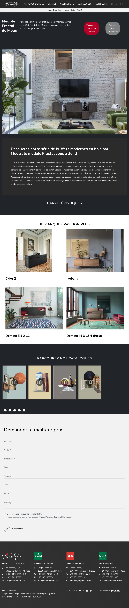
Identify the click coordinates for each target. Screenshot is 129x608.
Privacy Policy (45, 517)
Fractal (79, 10)
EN (116, 4)
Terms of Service (61, 517)
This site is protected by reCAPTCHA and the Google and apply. (40, 517)
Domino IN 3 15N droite (84, 336)
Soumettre (13, 529)
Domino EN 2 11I (18, 336)
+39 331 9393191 (76, 577)
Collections (67, 4)
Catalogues (85, 4)
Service (52, 4)
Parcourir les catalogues (113, 28)
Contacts (101, 4)
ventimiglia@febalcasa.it (79, 580)
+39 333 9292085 (108, 577)
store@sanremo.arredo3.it (112, 580)
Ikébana (72, 279)
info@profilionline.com (13, 580)
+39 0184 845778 (108, 574)
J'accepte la (24, 514)
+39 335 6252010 (11, 577)
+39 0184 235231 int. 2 (46, 574)
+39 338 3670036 (44, 577)
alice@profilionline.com (46, 580)
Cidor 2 (10, 279)
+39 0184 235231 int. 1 (14, 574)
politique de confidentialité (30, 514)
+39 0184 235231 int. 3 (78, 574)
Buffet (73, 10)
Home (49, 10)
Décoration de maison (61, 10)
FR (121, 4)
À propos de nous (34, 4)
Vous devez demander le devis (91, 28)
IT (112, 4)
